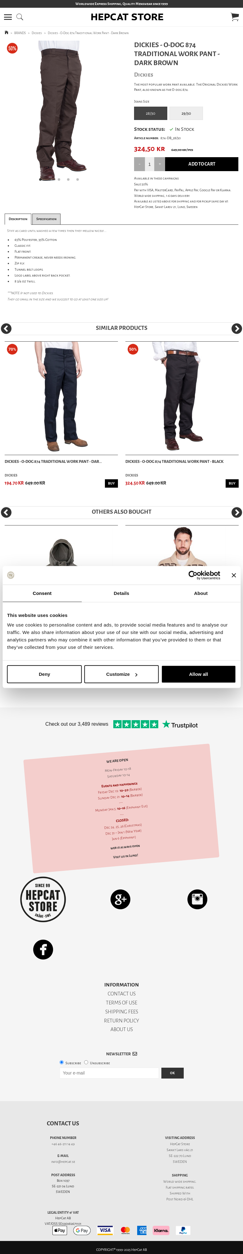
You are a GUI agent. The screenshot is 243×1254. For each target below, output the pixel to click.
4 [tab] (70, 181)
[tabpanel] (61, 113)
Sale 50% (141, 184)
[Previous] (6, 328)
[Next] (237, 328)
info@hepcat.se (63, 1161)
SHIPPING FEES (121, 1011)
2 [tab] (51, 181)
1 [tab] (42, 181)
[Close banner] (234, 575)
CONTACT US (122, 993)
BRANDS (20, 33)
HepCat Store (180, 1144)
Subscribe (73, 1063)
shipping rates (182, 1187)
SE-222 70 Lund (180, 1156)
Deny (44, 674)
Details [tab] (121, 593)
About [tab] (201, 593)
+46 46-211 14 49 (63, 1144)
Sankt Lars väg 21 (180, 1150)
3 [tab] (61, 181)
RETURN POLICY (121, 1020)
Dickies (37, 33)
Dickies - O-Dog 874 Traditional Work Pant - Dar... (53, 461)
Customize (121, 674)
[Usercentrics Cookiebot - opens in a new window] (193, 575)
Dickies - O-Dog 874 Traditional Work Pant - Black (174, 461)
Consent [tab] (42, 593)
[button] (8, 17)
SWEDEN (180, 1161)
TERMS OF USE (121, 1002)
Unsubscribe (100, 1063)
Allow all (198, 674)
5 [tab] (79, 181)
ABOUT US (121, 1029)
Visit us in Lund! (125, 856)
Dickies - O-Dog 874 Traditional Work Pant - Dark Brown (88, 33)
